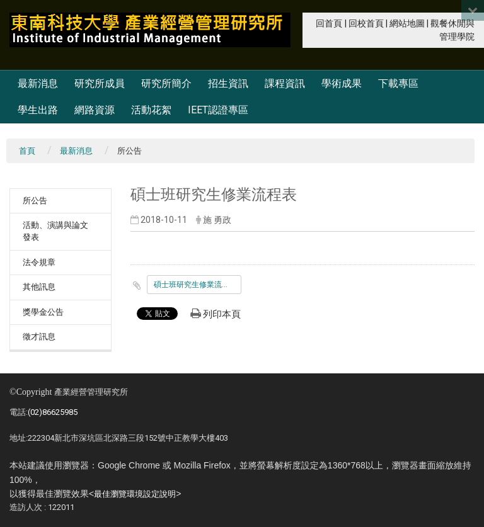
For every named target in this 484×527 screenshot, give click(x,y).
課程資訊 (285, 83)
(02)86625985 (53, 412)
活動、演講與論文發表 (55, 231)
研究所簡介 (166, 83)
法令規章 (39, 262)
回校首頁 (366, 23)
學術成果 (341, 83)
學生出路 (38, 110)
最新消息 (38, 83)
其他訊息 (39, 287)
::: (309, 22)
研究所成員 (99, 83)
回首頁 (329, 23)
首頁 (27, 151)
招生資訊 (228, 83)
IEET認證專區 (218, 110)
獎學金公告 (43, 312)
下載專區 (398, 83)
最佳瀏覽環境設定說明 (135, 494)
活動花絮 (151, 110)
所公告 (35, 200)
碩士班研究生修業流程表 (195, 284)
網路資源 (94, 110)
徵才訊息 (39, 336)
